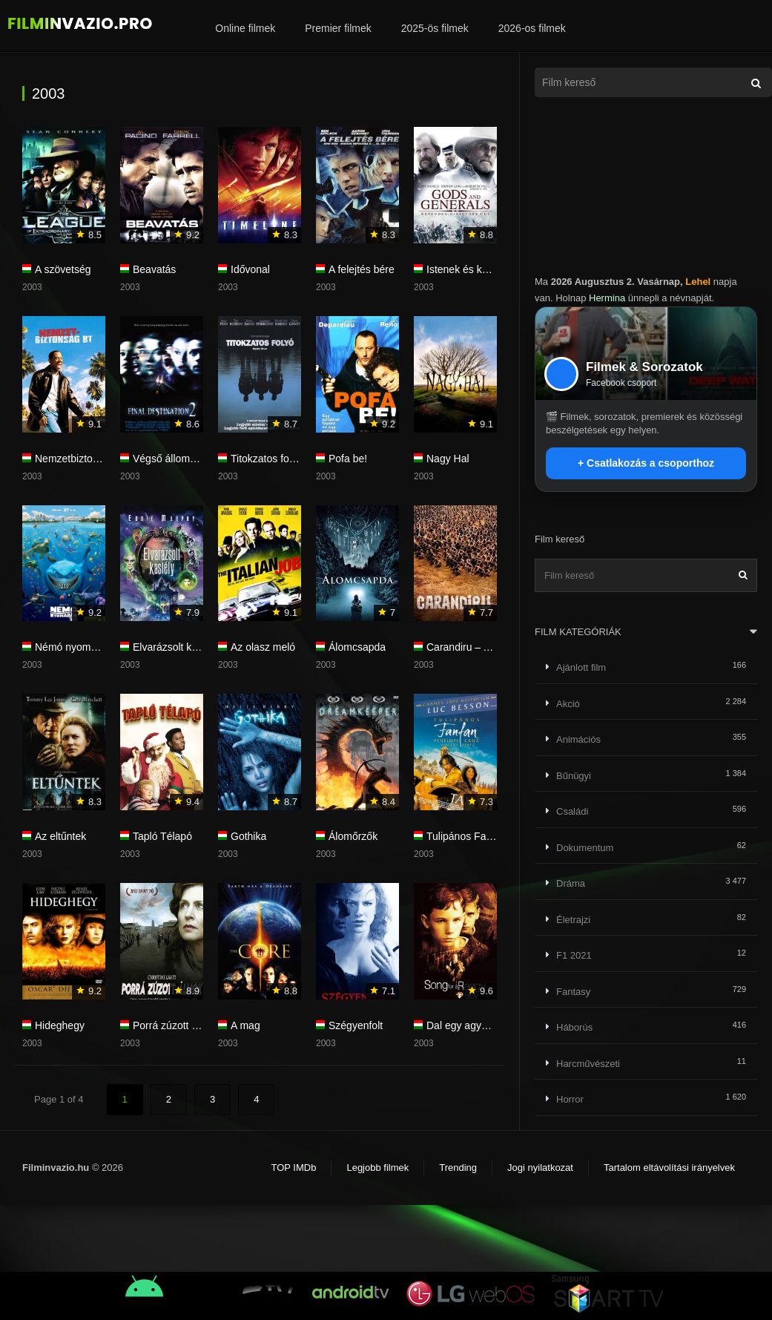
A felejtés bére (362, 269)
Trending (458, 1167)
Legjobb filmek (377, 1167)
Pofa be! (348, 458)
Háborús (574, 1027)
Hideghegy (60, 1025)
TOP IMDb (293, 1167)
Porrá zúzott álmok (176, 1025)
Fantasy (573, 991)
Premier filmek (338, 28)
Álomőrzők (353, 836)
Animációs (578, 739)
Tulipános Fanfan (466, 836)
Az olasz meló (263, 647)
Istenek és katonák (469, 269)
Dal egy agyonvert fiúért (481, 1025)
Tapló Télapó (162, 836)
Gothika (248, 836)
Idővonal (250, 269)
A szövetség (63, 269)
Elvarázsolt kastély (176, 647)
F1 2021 (574, 955)
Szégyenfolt (356, 1025)
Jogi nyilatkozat (540, 1167)
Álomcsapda (357, 647)
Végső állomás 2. (172, 458)
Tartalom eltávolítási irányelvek (669, 1167)
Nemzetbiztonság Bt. (83, 458)
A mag (245, 1025)
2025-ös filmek (435, 28)
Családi (572, 811)
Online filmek (245, 28)
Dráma (570, 883)
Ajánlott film (581, 667)
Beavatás (154, 269)
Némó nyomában (74, 647)
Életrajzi (573, 919)
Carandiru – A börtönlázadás (492, 647)
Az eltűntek (60, 836)
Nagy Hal (447, 458)
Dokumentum (584, 847)
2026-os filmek (532, 28)
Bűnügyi (573, 775)
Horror (570, 1099)
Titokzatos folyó (267, 458)
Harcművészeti (588, 1063)
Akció (568, 703)
